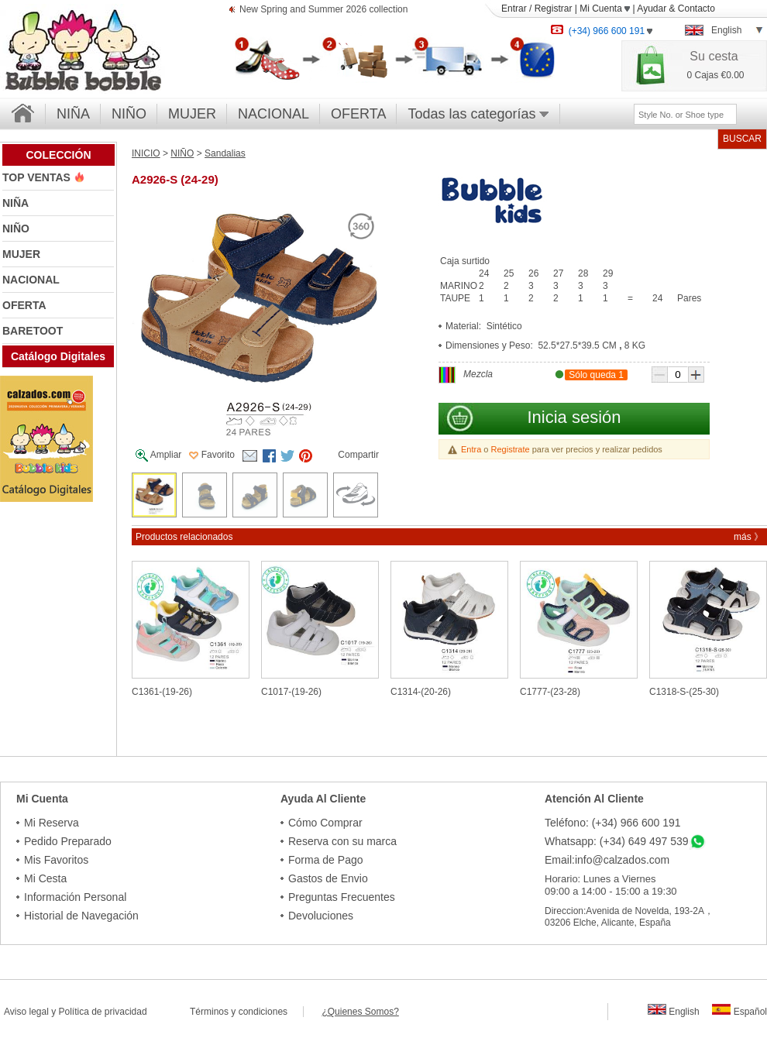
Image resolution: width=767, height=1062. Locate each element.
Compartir (358, 454)
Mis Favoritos (56, 860)
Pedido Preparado (68, 841)
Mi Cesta (45, 878)
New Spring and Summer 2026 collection (323, 10)
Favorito (212, 454)
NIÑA (73, 114)
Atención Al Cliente (594, 798)
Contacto (696, 8)
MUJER (192, 114)
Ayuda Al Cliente (323, 798)
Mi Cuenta (605, 8)
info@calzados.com (622, 860)
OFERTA (358, 114)
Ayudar (651, 8)
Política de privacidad (103, 1011)
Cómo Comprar (325, 822)
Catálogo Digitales (58, 356)
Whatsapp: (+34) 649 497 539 (617, 841)
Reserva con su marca (342, 841)
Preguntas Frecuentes (341, 897)
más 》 (748, 536)
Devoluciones (320, 915)
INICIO (146, 153)
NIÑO (129, 114)
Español (739, 1011)
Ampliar (158, 455)
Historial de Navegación (81, 915)
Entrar (514, 8)
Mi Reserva (51, 822)
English (674, 1011)
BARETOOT (32, 331)
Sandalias (225, 153)
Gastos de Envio (328, 878)
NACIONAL (273, 114)
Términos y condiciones (246, 1011)
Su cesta (714, 56)
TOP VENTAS (38, 177)
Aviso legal (26, 1011)
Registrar (554, 8)
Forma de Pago (325, 860)
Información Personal (75, 897)
